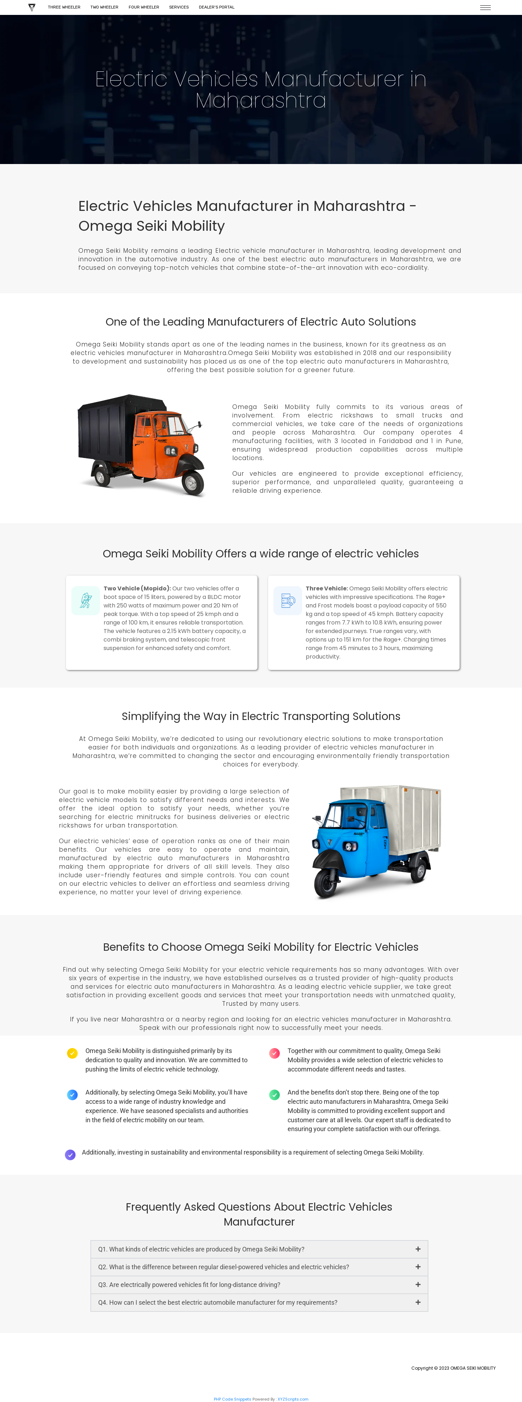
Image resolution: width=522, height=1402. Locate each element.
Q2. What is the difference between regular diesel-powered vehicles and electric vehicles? (223, 1267)
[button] (259, 1249)
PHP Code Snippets (232, 1399)
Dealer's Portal (223, 7)
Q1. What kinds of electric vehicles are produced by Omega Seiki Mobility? (201, 1249)
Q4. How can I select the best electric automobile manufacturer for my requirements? (218, 1302)
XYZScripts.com (293, 1399)
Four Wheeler (147, 7)
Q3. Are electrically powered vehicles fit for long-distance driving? (189, 1284)
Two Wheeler (106, 7)
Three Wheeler (65, 7)
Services (184, 7)
